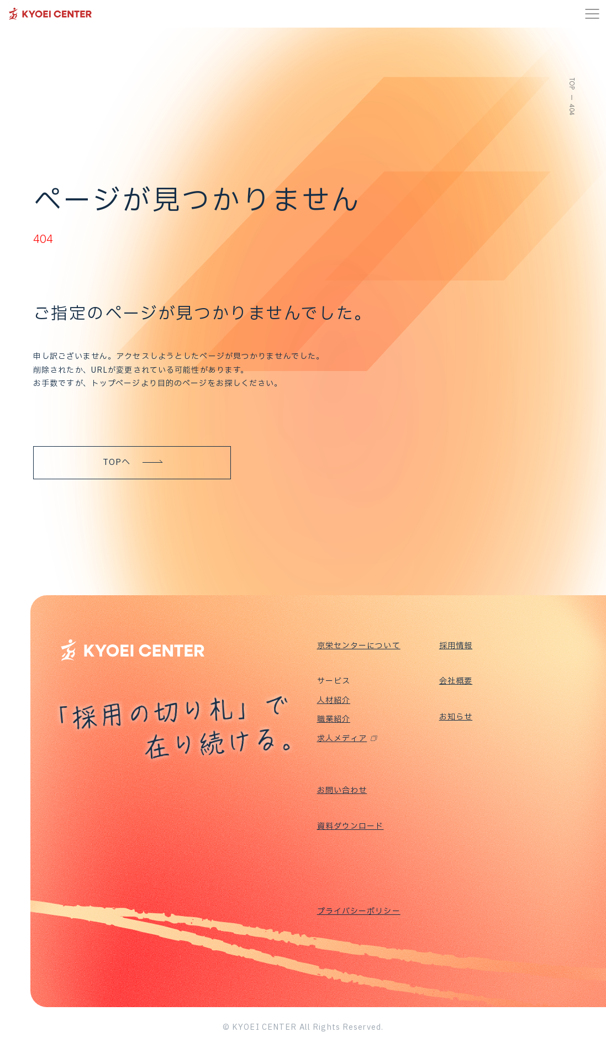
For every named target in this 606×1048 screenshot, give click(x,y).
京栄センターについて (359, 646)
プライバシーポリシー (359, 911)
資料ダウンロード (350, 826)
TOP (572, 83)
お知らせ (455, 717)
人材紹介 (333, 700)
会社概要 (455, 681)
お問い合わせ (342, 790)
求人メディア (342, 738)
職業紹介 (333, 719)
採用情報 (455, 646)
